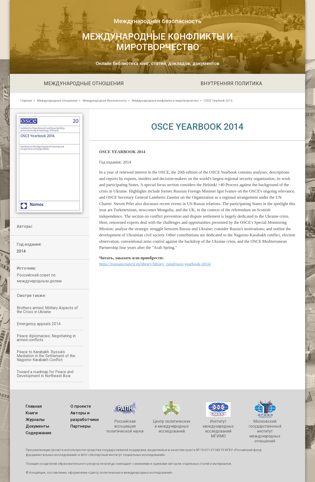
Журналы (35, 419)
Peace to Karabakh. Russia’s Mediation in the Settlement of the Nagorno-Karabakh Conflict (46, 356)
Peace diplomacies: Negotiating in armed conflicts (46, 338)
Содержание (38, 432)
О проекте (80, 406)
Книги (32, 412)
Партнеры (80, 426)
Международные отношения (57, 100)
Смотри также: (31, 295)
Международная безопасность (105, 100)
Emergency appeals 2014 (39, 323)
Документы (37, 426)
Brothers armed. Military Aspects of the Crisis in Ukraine (47, 309)
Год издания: (29, 244)
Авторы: (25, 226)
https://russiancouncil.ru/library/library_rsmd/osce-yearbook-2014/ (155, 264)
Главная (26, 100)
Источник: (26, 268)
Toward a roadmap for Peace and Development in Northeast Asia (45, 374)
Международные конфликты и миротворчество (165, 100)
